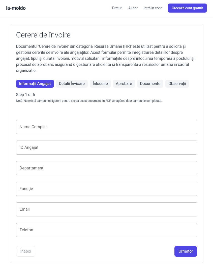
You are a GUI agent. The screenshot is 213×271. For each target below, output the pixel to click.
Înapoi (25, 251)
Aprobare (124, 83)
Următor (185, 251)
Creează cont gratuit (187, 8)
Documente (150, 83)
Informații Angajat (35, 83)
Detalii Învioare (72, 83)
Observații (177, 83)
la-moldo (16, 8)
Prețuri (117, 8)
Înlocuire (100, 83)
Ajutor (132, 8)
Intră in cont (153, 8)
